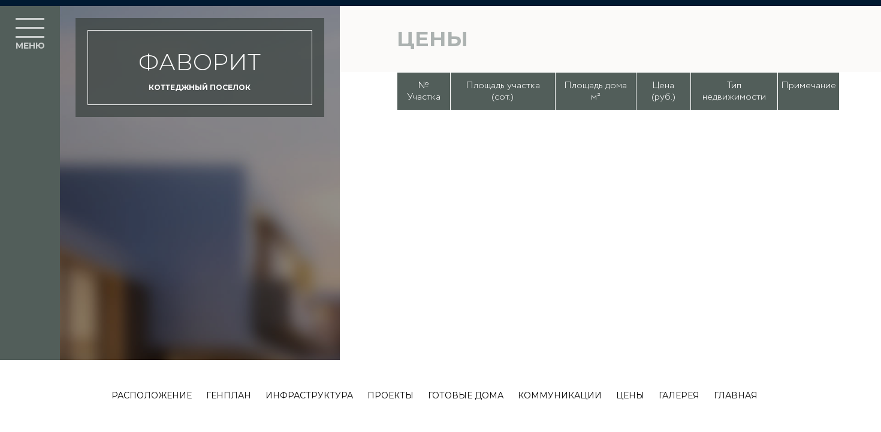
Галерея (679, 395)
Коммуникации (560, 395)
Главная (736, 395)
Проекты (390, 395)
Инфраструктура (309, 395)
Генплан (228, 395)
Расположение (151, 395)
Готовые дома (465, 395)
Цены (630, 395)
